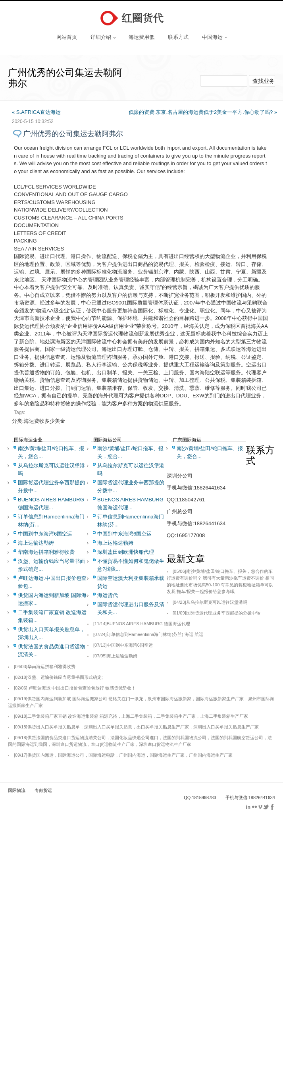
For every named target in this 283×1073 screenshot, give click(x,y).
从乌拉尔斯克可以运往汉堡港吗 (210, 602)
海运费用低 (141, 36)
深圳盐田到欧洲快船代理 (125, 552)
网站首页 (66, 36)
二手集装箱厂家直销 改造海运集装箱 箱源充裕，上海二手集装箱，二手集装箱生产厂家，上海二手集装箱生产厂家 (131, 716)
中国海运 (214, 36)
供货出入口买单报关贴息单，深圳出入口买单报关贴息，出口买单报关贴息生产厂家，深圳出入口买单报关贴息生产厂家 (136, 726)
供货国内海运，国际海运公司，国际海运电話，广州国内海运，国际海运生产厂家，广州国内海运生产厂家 (123, 755)
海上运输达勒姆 (36, 543)
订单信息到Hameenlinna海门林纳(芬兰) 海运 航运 (148, 634)
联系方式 (178, 36)
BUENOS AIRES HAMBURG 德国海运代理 (141, 623)
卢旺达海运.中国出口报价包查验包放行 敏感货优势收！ (75, 688)
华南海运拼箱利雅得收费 (46, 552)
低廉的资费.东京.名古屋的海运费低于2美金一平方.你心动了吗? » (203, 112)
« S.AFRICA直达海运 (36, 112)
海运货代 (107, 595)
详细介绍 (103, 36)
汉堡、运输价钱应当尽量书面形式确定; (58, 677)
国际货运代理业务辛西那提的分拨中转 (216, 613)
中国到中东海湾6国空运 (45, 534)
